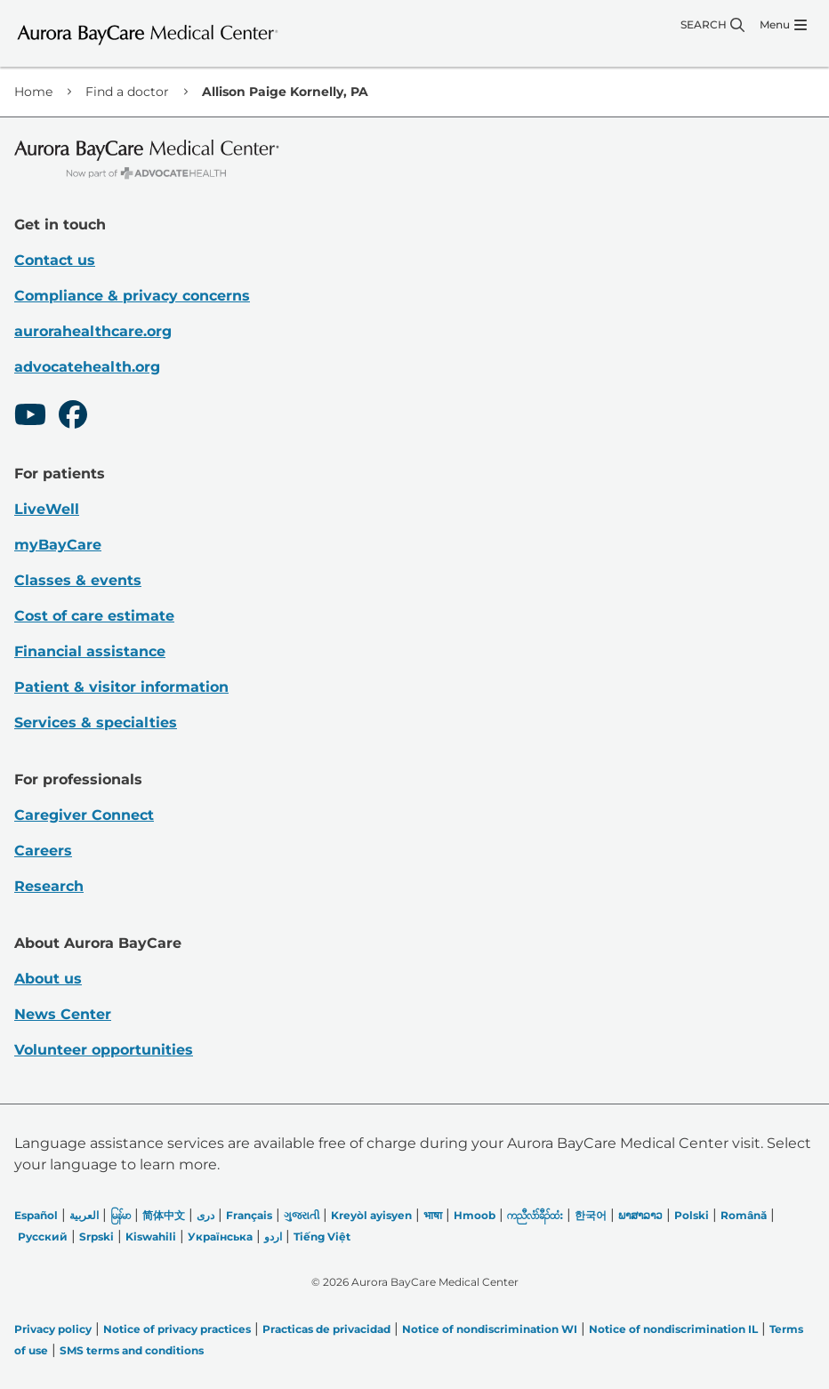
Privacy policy (53, 1329)
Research (49, 886)
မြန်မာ (120, 1215)
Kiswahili (150, 1236)
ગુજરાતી (301, 1215)
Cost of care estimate (94, 615)
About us (48, 978)
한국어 (591, 1215)
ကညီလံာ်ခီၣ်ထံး (535, 1215)
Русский (43, 1236)
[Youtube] (30, 417)
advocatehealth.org (87, 366)
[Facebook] (73, 417)
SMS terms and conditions (132, 1350)
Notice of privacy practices (177, 1329)
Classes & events (77, 580)
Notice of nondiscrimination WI (489, 1329)
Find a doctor (127, 92)
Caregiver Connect (84, 815)
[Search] (712, 25)
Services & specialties (95, 722)
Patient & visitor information (121, 686)
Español (36, 1215)
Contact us (54, 260)
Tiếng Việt (322, 1236)
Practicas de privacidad (326, 1329)
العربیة (84, 1215)
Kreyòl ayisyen (371, 1215)
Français (249, 1215)
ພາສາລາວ (640, 1215)
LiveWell (46, 509)
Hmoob (474, 1215)
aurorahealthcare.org (93, 331)
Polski (691, 1215)
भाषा (432, 1215)
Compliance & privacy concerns (132, 295)
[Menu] (783, 25)
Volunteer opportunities (103, 1049)
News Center (62, 1014)
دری (205, 1215)
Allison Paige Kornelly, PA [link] (285, 92)
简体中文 (163, 1215)
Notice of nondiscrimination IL (673, 1329)
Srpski (96, 1236)
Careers (43, 850)
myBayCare (57, 544)
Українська (220, 1236)
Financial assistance (89, 651)
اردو (273, 1236)
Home (33, 92)
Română (743, 1215)
